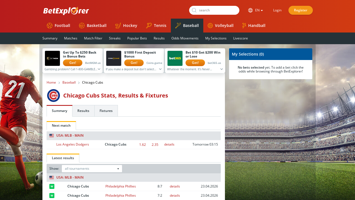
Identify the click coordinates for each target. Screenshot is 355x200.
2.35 (155, 144)
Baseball (187, 25)
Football (58, 25)
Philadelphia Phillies (120, 186)
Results (159, 38)
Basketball (92, 25)
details (169, 144)
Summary (49, 38)
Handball (253, 25)
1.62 (142, 144)
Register (300, 10)
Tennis (156, 25)
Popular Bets (137, 38)
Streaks (115, 38)
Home (51, 82)
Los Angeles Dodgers (72, 144)
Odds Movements (185, 38)
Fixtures (106, 110)
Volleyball (221, 25)
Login (277, 10)
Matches (70, 38)
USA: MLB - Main (66, 136)
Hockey (126, 25)
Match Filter (93, 38)
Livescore (240, 38)
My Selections (216, 38)
